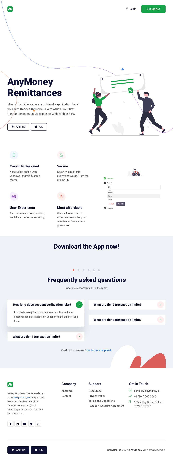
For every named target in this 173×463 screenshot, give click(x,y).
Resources (95, 441)
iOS (39, 126)
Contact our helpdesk (99, 400)
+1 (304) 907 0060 (142, 447)
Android (18, 126)
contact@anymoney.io (144, 441)
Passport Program (22, 448)
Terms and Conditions (102, 451)
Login (131, 8)
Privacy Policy (97, 446)
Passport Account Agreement (106, 456)
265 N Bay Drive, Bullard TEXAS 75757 (146, 454)
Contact (66, 446)
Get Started (153, 8)
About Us (66, 441)
